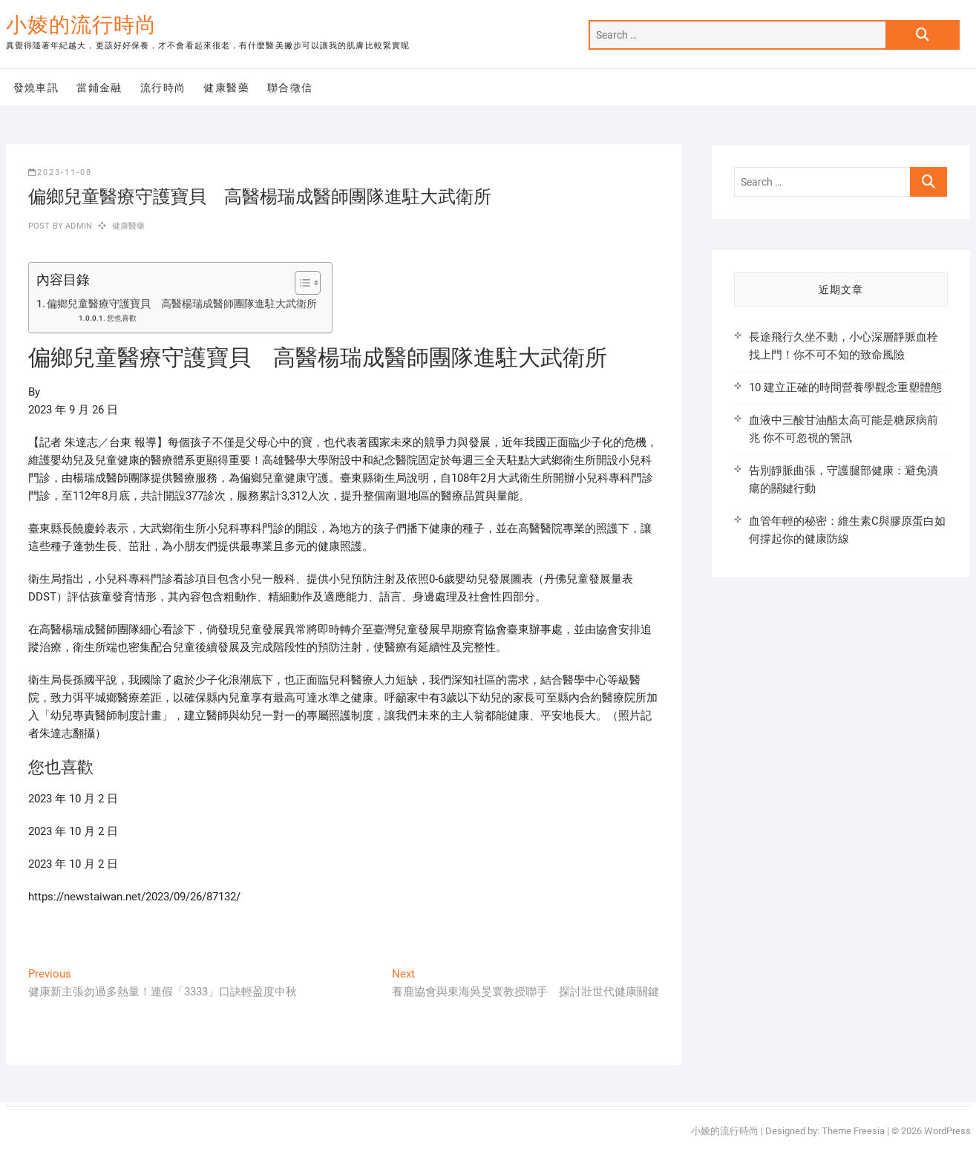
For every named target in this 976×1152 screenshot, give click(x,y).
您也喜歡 (122, 318)
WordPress (947, 1130)
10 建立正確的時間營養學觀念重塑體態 (845, 387)
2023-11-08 (60, 172)
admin (77, 226)
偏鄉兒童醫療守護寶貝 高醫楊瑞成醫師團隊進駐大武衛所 (182, 304)
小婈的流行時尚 (81, 25)
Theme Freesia (853, 1130)
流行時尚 (163, 88)
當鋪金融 (99, 88)
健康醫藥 (226, 88)
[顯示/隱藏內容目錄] (300, 282)
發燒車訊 (36, 88)
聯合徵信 (290, 88)
